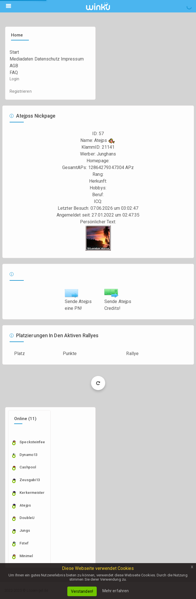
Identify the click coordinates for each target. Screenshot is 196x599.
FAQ (14, 72)
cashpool (28, 467)
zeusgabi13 (30, 480)
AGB (14, 65)
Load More (98, 383)
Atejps (25, 505)
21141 (108, 147)
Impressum (72, 59)
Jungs (25, 530)
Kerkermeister (30, 492)
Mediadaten (21, 59)
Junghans (106, 154)
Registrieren (21, 91)
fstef (24, 543)
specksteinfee (30, 442)
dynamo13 (28, 455)
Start (14, 52)
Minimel (26, 556)
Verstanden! (82, 591)
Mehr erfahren (115, 591)
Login (15, 79)
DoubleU (27, 518)
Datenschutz (47, 59)
